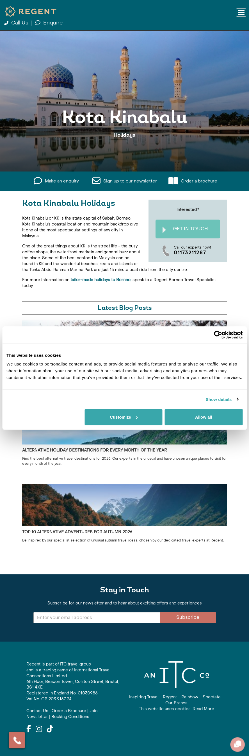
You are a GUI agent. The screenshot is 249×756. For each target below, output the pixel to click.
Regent (170, 697)
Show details (219, 399)
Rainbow (189, 697)
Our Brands (176, 703)
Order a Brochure (69, 711)
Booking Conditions (70, 716)
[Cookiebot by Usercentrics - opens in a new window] (218, 334)
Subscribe (187, 617)
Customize (124, 417)
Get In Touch (185, 229)
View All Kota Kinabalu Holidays (124, 152)
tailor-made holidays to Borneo (100, 280)
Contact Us (37, 711)
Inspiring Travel (143, 697)
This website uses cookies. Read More (176, 709)
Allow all (203, 417)
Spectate (212, 697)
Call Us (17, 23)
